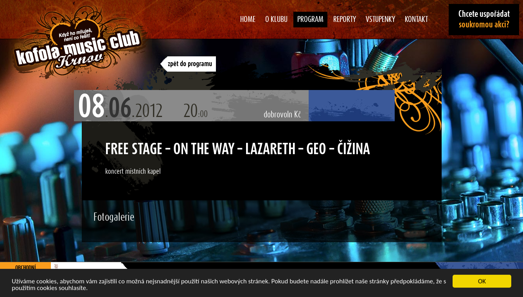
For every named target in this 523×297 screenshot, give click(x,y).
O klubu (276, 19)
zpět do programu (190, 64)
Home (247, 19)
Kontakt (416, 19)
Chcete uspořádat (484, 19)
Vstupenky (380, 19)
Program (310, 19)
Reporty (344, 19)
